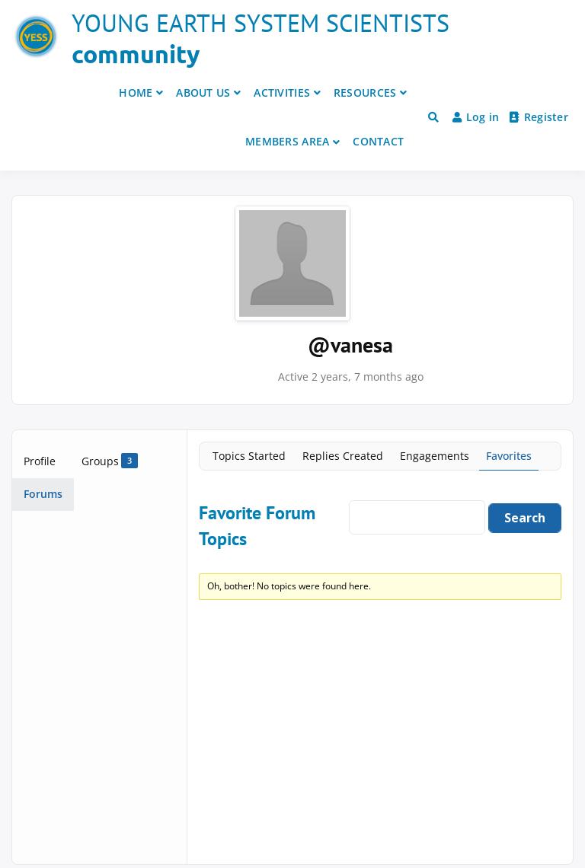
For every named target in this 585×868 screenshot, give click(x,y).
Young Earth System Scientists (260, 23)
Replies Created (342, 455)
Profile (40, 461)
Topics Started (249, 455)
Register (539, 117)
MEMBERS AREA (287, 141)
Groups (110, 460)
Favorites (509, 455)
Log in (476, 117)
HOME (135, 92)
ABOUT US (203, 92)
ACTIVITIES (282, 92)
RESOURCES (365, 92)
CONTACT (378, 141)
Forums (43, 494)
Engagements (434, 455)
